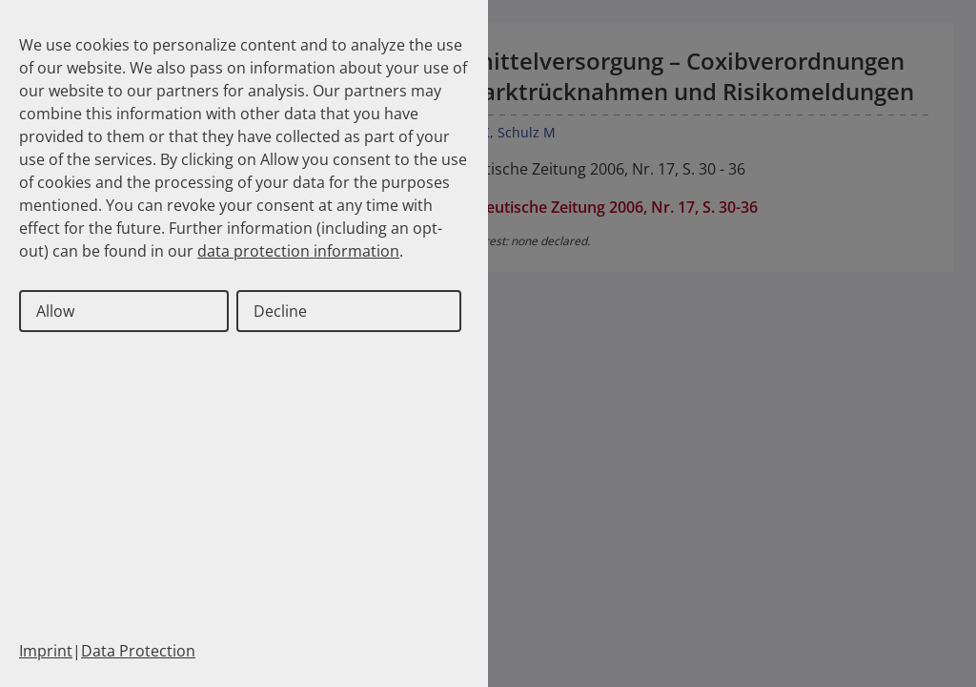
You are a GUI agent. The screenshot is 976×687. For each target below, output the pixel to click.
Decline (280, 311)
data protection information (298, 250)
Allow (55, 311)
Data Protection (138, 650)
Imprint (45, 650)
